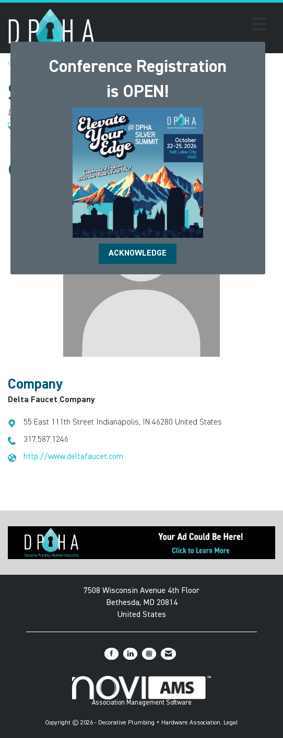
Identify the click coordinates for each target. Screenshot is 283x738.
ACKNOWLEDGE (138, 253)
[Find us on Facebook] (111, 654)
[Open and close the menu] (183, 26)
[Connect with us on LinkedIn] (130, 654)
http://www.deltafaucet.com (73, 457)
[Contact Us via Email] (168, 654)
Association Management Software (141, 691)
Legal (230, 723)
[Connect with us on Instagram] (149, 654)
